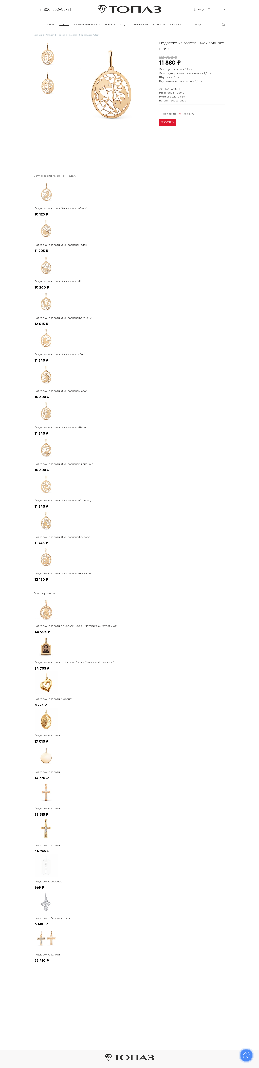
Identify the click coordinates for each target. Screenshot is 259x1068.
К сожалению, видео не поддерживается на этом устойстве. (91, 142)
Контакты (159, 24)
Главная (50, 24)
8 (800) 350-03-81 (55, 9)
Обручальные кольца (87, 24)
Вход (201, 9)
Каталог (64, 24)
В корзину (167, 122)
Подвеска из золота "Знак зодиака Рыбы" (78, 35)
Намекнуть (188, 114)
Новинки (110, 24)
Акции (124, 24)
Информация (140, 24)
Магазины (175, 24)
